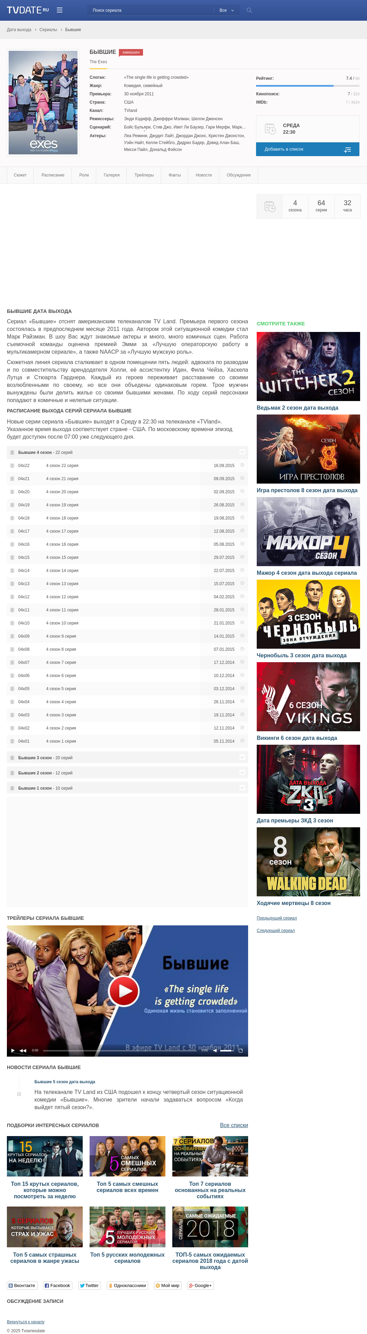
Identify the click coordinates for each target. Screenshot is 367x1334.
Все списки (234, 1125)
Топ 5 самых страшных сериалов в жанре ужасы (44, 1258)
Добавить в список (284, 149)
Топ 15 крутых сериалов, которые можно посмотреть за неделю (45, 1190)
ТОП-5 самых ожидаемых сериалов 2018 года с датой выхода (210, 1261)
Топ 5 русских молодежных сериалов (127, 1258)
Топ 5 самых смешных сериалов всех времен (127, 1187)
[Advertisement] (65, 242)
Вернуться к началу (25, 1321)
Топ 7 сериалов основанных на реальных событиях (210, 1190)
